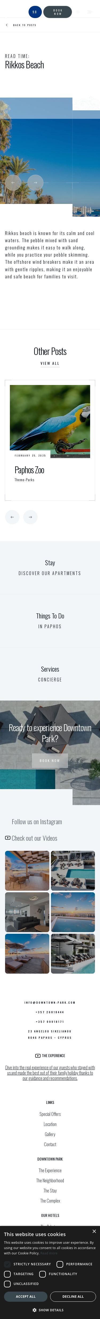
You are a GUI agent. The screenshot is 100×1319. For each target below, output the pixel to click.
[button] (13, 183)
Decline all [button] (73, 1296)
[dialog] (50, 1272)
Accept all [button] (26, 1296)
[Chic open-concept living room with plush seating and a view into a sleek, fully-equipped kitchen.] (27, 912)
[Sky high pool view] (73, 912)
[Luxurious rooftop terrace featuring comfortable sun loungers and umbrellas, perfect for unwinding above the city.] (73, 954)
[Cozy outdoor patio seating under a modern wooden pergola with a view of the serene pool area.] (27, 871)
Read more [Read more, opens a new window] (49, 1253)
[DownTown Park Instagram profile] (27, 954)
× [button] (94, 1232)
